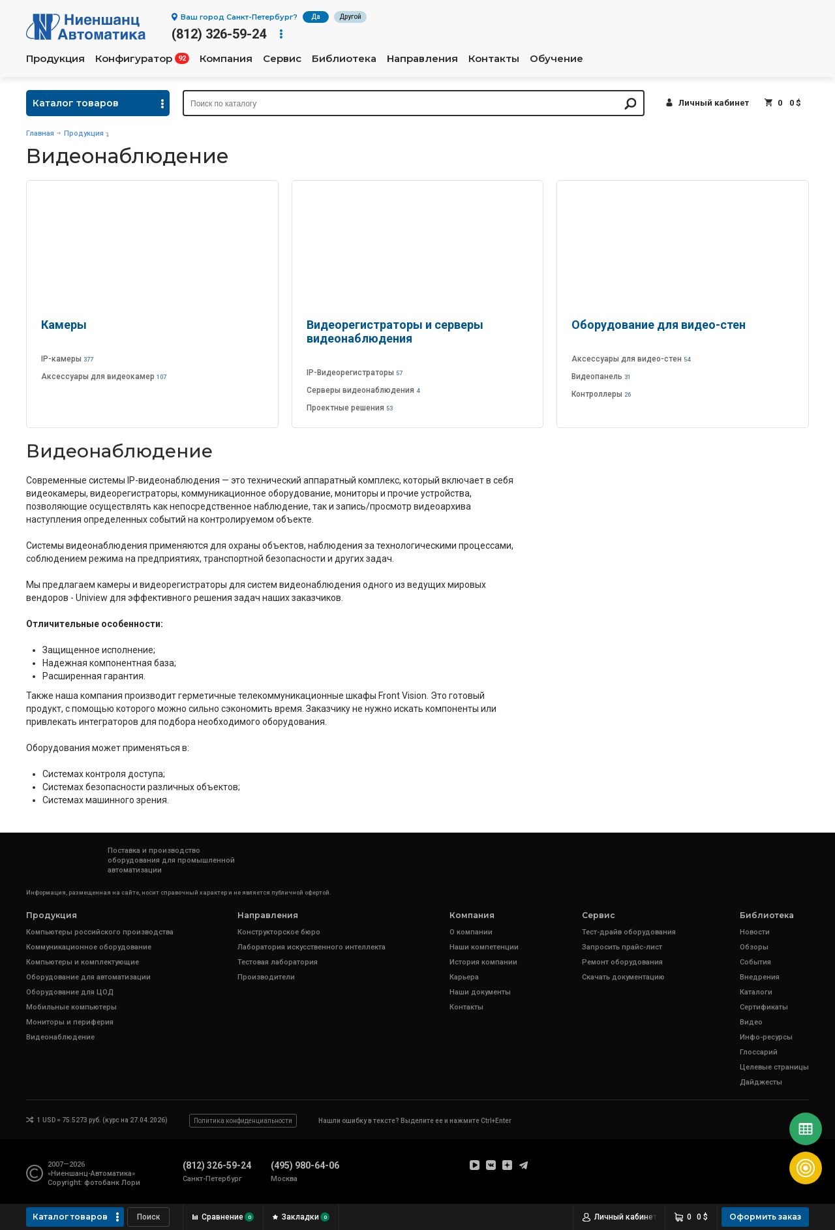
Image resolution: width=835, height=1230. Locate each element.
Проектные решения (350, 407)
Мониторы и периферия (70, 1022)
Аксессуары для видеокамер (103, 376)
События (755, 962)
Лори (130, 1182)
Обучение (556, 59)
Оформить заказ (765, 1217)
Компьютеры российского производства (100, 932)
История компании (483, 962)
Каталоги (756, 992)
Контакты (493, 59)
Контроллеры (601, 394)
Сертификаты (764, 1007)
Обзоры (754, 947)
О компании (471, 932)
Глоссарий (759, 1052)
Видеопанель (601, 376)
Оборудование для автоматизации (88, 977)
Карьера (464, 977)
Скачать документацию (623, 977)
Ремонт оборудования (622, 962)
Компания (226, 59)
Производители (266, 977)
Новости (755, 932)
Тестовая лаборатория (277, 962)
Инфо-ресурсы (766, 1037)
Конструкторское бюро (278, 932)
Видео (751, 1022)
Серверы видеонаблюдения (363, 390)
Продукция (55, 59)
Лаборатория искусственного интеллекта (311, 947)
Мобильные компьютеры (71, 1007)
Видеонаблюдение (60, 1037)
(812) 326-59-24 (219, 34)
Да (315, 16)
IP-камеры (67, 358)
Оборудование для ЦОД (70, 992)
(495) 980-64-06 (305, 1165)
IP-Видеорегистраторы (354, 372)
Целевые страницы (774, 1067)
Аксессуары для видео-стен (630, 358)
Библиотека (344, 59)
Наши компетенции (484, 947)
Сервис (282, 59)
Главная (40, 133)
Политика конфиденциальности (243, 1120)
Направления (422, 59)
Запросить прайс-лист (622, 947)
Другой (350, 16)
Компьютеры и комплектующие (82, 962)
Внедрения (760, 977)
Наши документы (480, 992)
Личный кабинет (713, 103)
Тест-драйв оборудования (629, 932)
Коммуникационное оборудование (88, 947)
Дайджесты (761, 1082)
